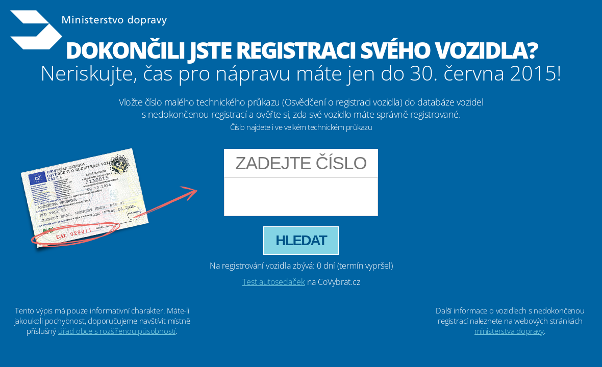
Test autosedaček (273, 281)
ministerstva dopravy (509, 331)
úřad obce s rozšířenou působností (116, 331)
